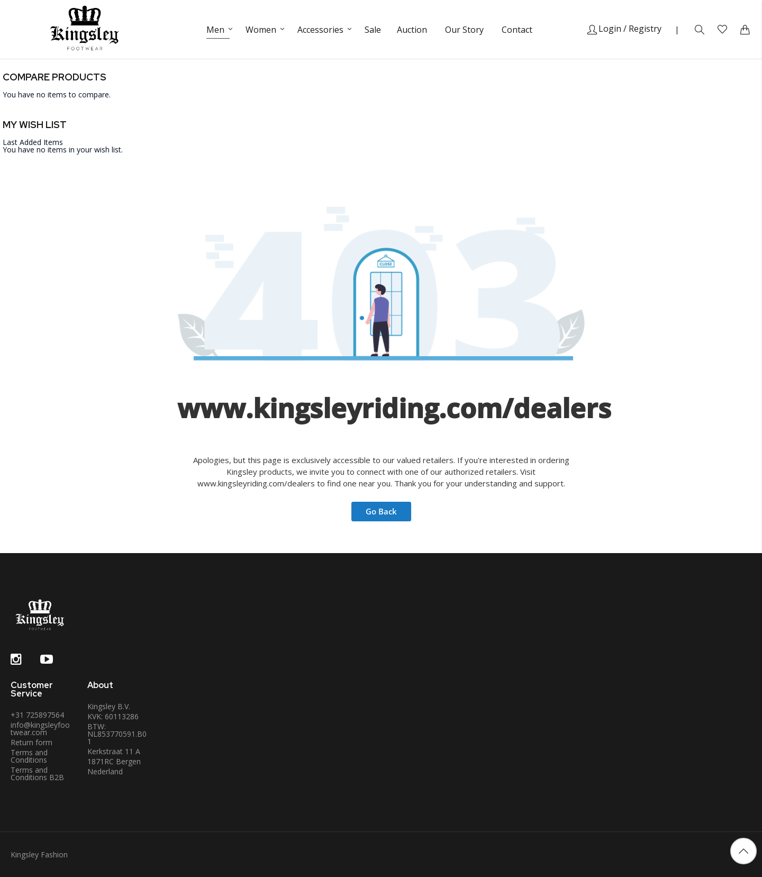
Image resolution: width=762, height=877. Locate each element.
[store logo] (85, 29)
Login (604, 28)
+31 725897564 (37, 715)
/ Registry (642, 28)
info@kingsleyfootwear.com (40, 728)
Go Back (381, 511)
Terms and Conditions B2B (37, 773)
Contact (517, 29)
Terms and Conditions (29, 756)
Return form (31, 742)
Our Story (464, 29)
